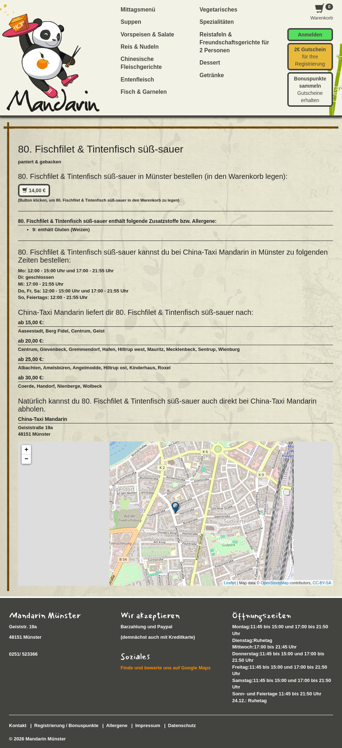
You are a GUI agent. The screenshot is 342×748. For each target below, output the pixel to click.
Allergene (116, 725)
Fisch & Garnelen (144, 92)
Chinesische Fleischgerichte (141, 63)
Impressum (147, 725)
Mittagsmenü (138, 9)
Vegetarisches (218, 9)
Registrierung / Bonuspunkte (66, 725)
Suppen (131, 22)
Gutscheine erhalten (310, 89)
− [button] (26, 459)
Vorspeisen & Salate (147, 34)
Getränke (211, 75)
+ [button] (26, 449)
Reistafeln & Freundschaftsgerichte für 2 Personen (234, 42)
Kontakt (17, 725)
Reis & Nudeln (140, 47)
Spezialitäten (216, 22)
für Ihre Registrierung (310, 57)
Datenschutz (182, 725)
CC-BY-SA (321, 583)
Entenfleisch (137, 79)
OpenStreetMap (275, 583)
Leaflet (230, 583)
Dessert (209, 63)
